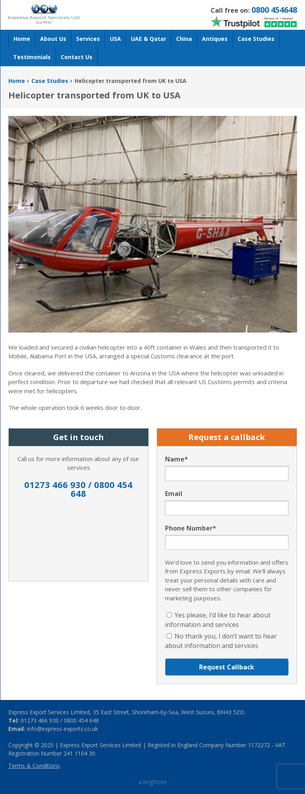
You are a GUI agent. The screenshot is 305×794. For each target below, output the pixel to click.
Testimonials (32, 57)
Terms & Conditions (34, 765)
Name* (176, 459)
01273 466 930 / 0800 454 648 (78, 489)
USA (115, 38)
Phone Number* (190, 528)
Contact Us (76, 57)
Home (21, 38)
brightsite (155, 782)
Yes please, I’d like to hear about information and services (217, 620)
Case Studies (256, 38)
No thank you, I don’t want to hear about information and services (221, 641)
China (184, 38)
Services (88, 38)
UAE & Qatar (148, 38)
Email (173, 493)
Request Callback (226, 667)
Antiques (215, 38)
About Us (53, 38)
